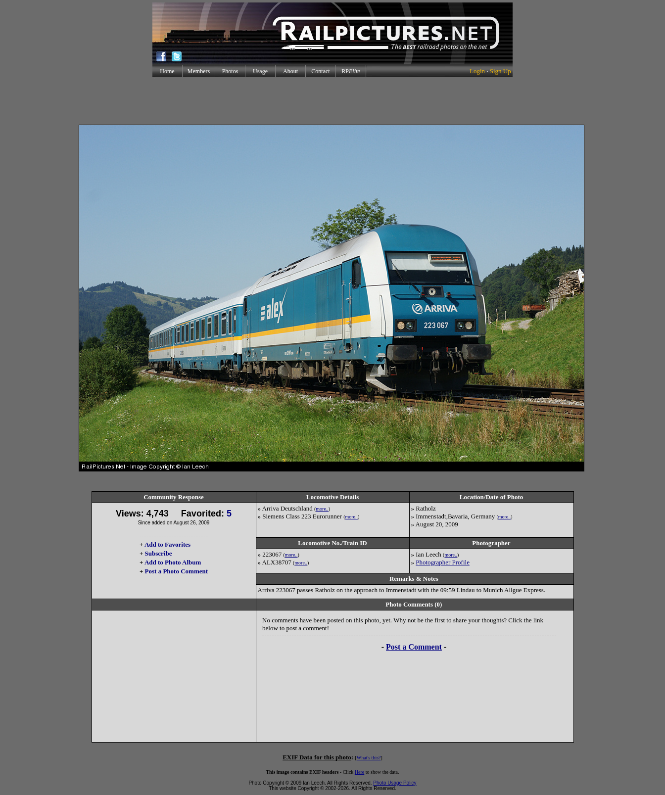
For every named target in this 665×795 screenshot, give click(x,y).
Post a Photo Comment (176, 571)
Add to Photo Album (172, 562)
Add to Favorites (167, 544)
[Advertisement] (332, 101)
